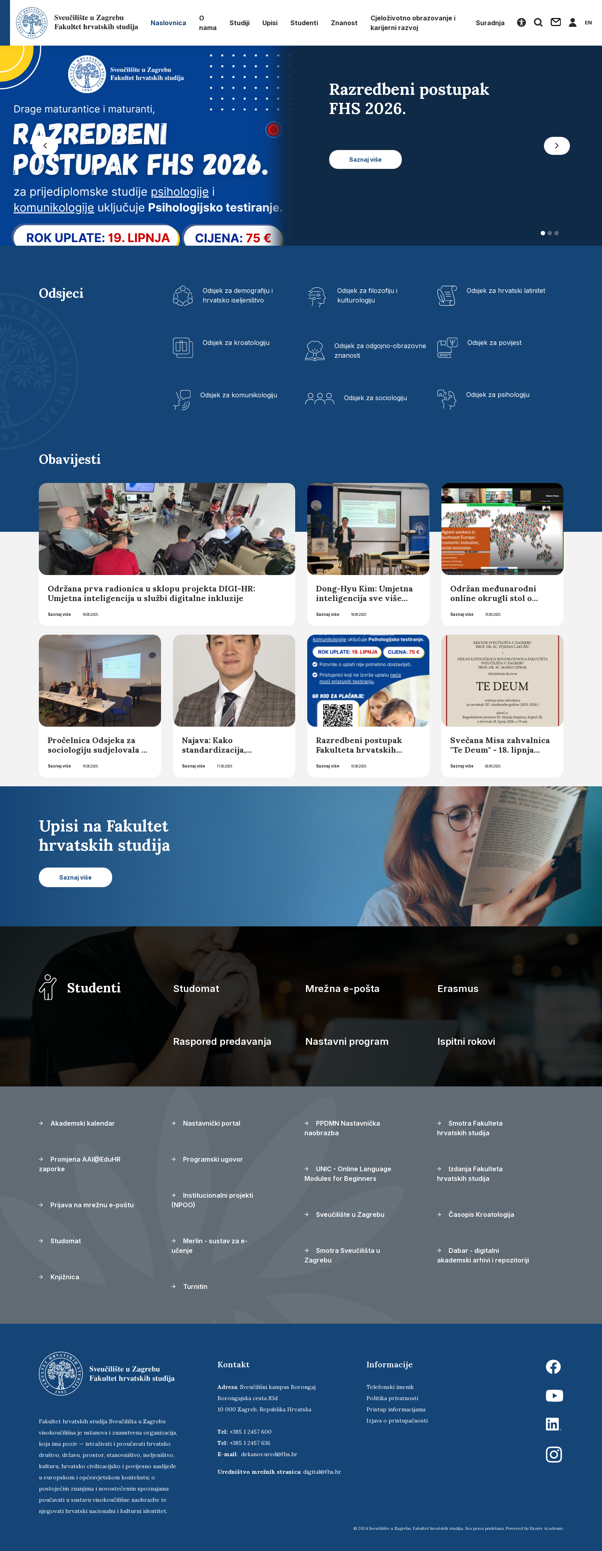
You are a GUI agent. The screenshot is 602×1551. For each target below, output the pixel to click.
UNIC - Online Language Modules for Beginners (347, 1173)
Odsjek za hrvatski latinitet (506, 291)
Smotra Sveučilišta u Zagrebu (342, 1255)
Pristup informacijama (395, 1409)
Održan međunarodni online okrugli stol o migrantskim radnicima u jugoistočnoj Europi (501, 602)
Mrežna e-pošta (342, 988)
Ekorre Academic (547, 1528)
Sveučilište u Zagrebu (344, 1214)
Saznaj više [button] (365, 159)
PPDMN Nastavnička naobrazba (342, 1128)
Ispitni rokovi (466, 1041)
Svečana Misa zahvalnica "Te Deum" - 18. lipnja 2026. (500, 749)
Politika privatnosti (392, 1398)
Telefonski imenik (390, 1387)
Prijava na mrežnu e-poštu (86, 1205)
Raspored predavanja (222, 1041)
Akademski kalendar (77, 1123)
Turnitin (189, 1286)
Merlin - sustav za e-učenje (209, 1245)
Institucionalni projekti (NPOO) (212, 1200)
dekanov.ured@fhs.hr (269, 1454)
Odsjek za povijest (494, 343)
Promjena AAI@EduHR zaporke (80, 1164)
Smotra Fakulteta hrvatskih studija (470, 1128)
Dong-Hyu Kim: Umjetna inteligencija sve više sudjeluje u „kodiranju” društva (364, 602)
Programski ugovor (207, 1159)
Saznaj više (59, 614)
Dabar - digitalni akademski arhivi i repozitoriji (483, 1255)
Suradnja (490, 23)
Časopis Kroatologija (475, 1214)
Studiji (240, 23)
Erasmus (458, 988)
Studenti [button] (304, 23)
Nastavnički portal (205, 1123)
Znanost (344, 23)
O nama (208, 23)
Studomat (196, 988)
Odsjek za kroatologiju (236, 343)
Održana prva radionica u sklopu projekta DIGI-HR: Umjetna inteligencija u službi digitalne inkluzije (151, 593)
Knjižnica (59, 1277)
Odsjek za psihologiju (498, 395)
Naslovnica (168, 23)
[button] (45, 146)
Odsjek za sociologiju (375, 398)
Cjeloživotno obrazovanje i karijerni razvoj (412, 23)
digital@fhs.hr (322, 1471)
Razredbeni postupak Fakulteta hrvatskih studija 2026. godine (359, 749)
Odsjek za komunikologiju (238, 395)
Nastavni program (347, 1041)
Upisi (270, 23)
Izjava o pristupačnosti (397, 1420)
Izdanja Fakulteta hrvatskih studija (470, 1173)
